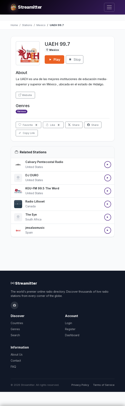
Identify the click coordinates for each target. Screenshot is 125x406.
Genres (15, 329)
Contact (16, 360)
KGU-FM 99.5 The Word (42, 188)
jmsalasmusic (35, 227)
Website (25, 95)
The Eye (31, 214)
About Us (17, 354)
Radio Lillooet (35, 201)
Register (70, 329)
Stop (74, 59)
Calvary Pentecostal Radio (44, 162)
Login (68, 323)
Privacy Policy (80, 384)
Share (74, 124)
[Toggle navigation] (109, 7)
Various (21, 111)
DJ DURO (31, 175)
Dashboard (72, 335)
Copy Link (27, 133)
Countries (17, 323)
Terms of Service (104, 384)
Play (54, 59)
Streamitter (24, 283)
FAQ (13, 366)
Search (15, 335)
